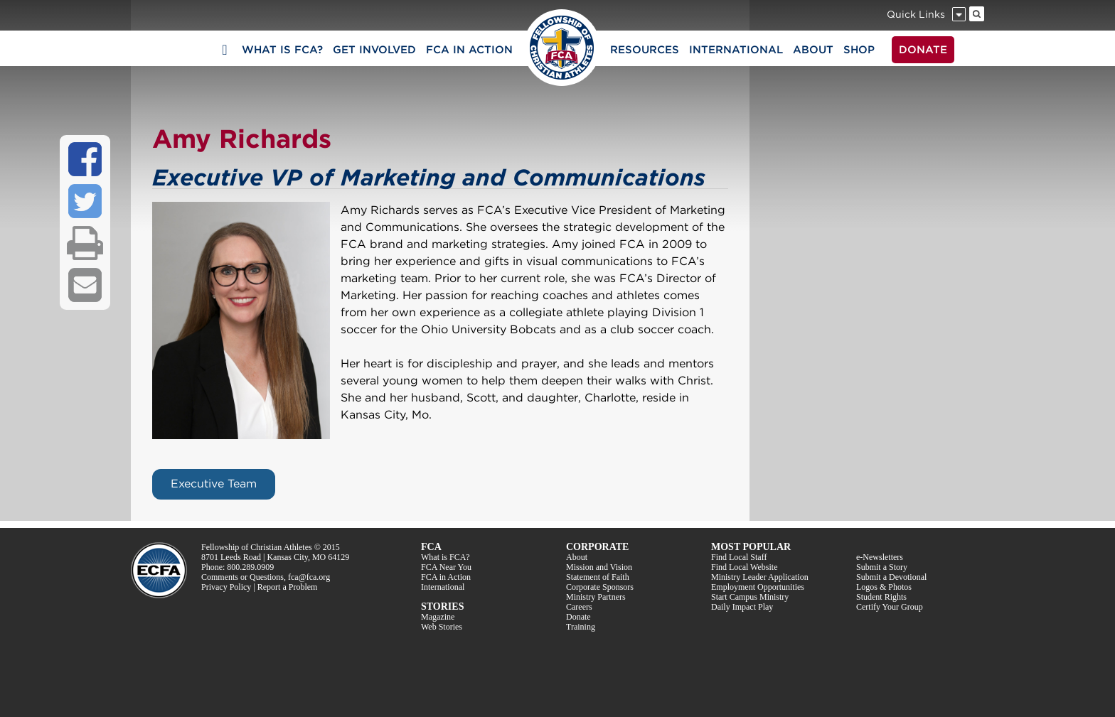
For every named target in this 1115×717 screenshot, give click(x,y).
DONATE (923, 49)
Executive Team (214, 483)
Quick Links (916, 14)
